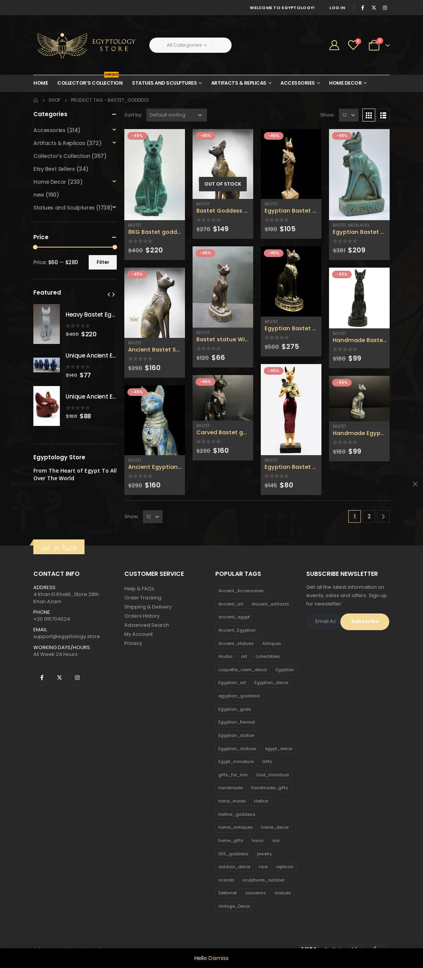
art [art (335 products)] (244, 656)
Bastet (134, 225)
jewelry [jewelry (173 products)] (264, 854)
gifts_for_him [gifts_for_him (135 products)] (233, 775)
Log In (337, 8)
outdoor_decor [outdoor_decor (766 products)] (234, 867)
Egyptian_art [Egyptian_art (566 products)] (232, 682)
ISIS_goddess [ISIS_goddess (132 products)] (233, 854)
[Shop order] (176, 115)
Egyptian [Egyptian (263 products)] (285, 670)
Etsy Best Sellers (54, 169)
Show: (327, 114)
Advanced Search (146, 625)
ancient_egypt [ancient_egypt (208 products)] (234, 617)
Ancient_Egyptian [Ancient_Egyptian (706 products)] (237, 630)
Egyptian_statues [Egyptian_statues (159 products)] (237, 749)
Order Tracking (142, 597)
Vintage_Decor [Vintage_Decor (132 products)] (234, 906)
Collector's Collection (61, 156)
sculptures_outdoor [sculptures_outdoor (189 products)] (263, 880)
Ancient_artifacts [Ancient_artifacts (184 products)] (270, 604)
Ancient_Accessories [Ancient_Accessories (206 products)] (241, 591)
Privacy (133, 643)
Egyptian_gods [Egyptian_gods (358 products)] (234, 709)
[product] (154, 174)
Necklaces (359, 225)
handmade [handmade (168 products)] (230, 788)
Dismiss (218, 958)
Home (40, 83)
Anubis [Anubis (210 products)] (225, 656)
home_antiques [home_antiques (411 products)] (235, 827)
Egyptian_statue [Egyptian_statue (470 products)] (236, 735)
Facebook (41, 677)
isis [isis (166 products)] (276, 840)
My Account (138, 634)
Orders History (142, 616)
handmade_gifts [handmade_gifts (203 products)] (269, 788)
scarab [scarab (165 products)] (226, 880)
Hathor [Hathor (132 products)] (261, 801)
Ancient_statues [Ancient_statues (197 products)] (236, 643)
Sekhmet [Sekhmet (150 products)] (227, 893)
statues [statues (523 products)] (282, 893)
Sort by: (133, 114)
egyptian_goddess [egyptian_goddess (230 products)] (239, 696)
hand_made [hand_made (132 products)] (232, 801)
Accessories (297, 83)
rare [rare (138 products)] (263, 867)
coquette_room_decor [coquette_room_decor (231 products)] (242, 670)
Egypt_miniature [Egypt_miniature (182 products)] (236, 761)
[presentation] (108, 294)
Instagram (77, 677)
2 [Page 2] (369, 516)
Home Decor (345, 83)
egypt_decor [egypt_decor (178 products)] (279, 749)
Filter (103, 262)
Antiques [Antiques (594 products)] (271, 643)
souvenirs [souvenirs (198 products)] (255, 893)
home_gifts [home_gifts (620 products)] (230, 840)
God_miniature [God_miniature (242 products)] (272, 775)
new (38, 195)
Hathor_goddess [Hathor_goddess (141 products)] (236, 814)
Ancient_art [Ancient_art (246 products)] (230, 604)
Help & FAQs (139, 588)
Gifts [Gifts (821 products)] (267, 761)
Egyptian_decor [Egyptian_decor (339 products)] (271, 682)
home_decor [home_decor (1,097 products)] (275, 827)
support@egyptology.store (66, 636)
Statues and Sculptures (164, 83)
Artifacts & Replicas (238, 83)
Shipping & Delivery (148, 606)
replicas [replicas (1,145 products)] (284, 867)
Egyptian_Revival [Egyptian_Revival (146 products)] (236, 722)
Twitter (59, 677)
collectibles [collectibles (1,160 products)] (267, 656)
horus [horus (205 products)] (258, 840)
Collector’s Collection (89, 81)
